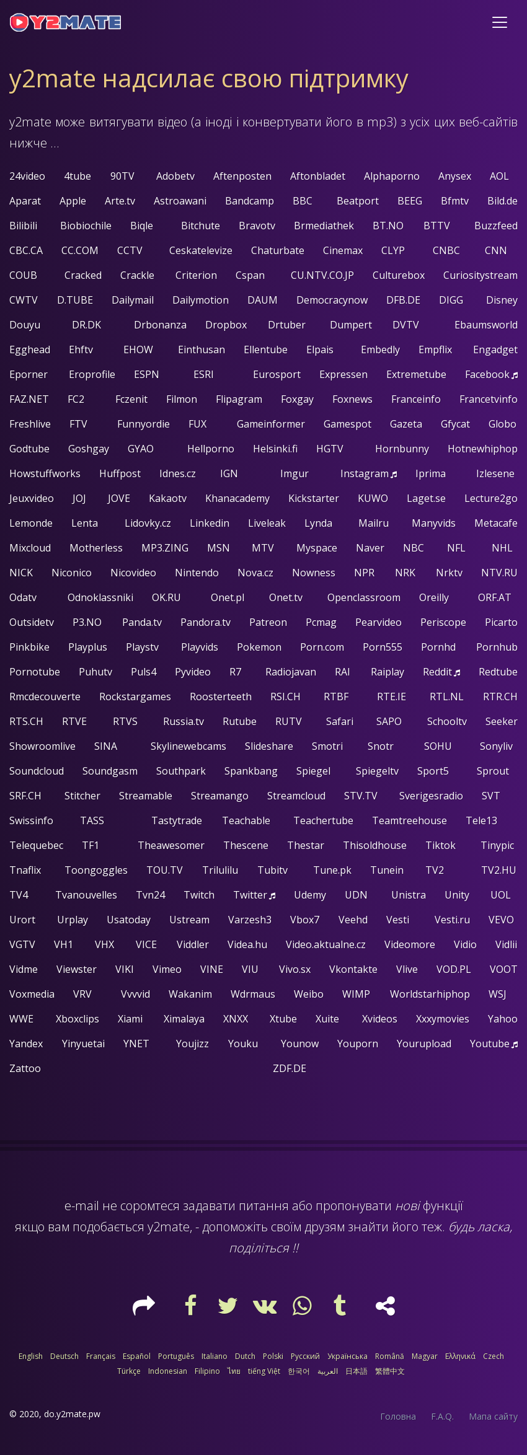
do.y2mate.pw (72, 1414)
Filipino (207, 1371)
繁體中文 (390, 1371)
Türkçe (129, 1371)
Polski (273, 1356)
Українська (347, 1356)
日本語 (356, 1371)
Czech (493, 1356)
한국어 (299, 1371)
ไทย (234, 1371)
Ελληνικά (460, 1356)
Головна (398, 1416)
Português (176, 1356)
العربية (327, 1371)
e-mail (81, 1205)
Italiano (215, 1356)
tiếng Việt (264, 1371)
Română (389, 1356)
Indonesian (167, 1371)
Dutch (245, 1356)
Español (137, 1356)
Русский (305, 1356)
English (31, 1356)
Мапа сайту (493, 1416)
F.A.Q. (442, 1416)
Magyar (425, 1356)
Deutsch (64, 1356)
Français (100, 1356)
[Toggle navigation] (499, 22)
